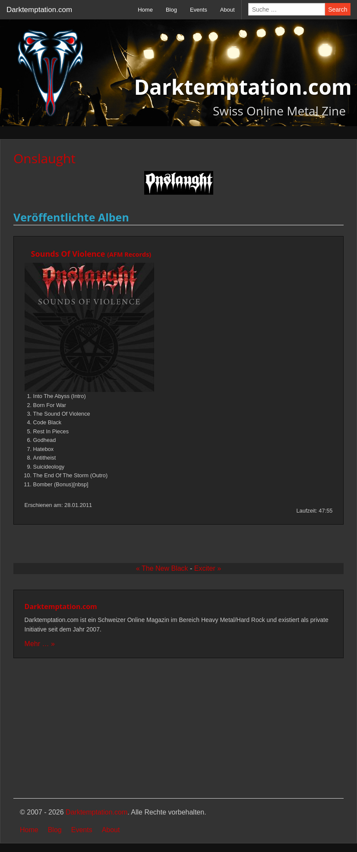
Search (337, 9)
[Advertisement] (178, 729)
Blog (171, 9)
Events (198, 9)
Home (145, 9)
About (227, 9)
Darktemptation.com (39, 10)
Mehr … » (40, 643)
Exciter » (207, 568)
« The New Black (162, 568)
